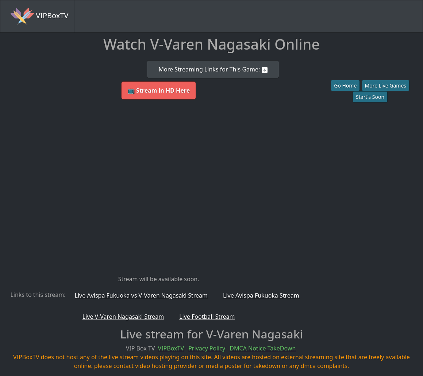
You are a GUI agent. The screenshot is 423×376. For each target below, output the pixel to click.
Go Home (345, 85)
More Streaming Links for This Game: (212, 69)
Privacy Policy (206, 348)
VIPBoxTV (39, 16)
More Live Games (386, 85)
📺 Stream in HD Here (158, 90)
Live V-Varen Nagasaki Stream (123, 317)
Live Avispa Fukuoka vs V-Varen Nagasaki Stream (141, 295)
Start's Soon (370, 96)
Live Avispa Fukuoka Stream (261, 295)
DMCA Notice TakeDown (263, 348)
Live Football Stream (207, 317)
